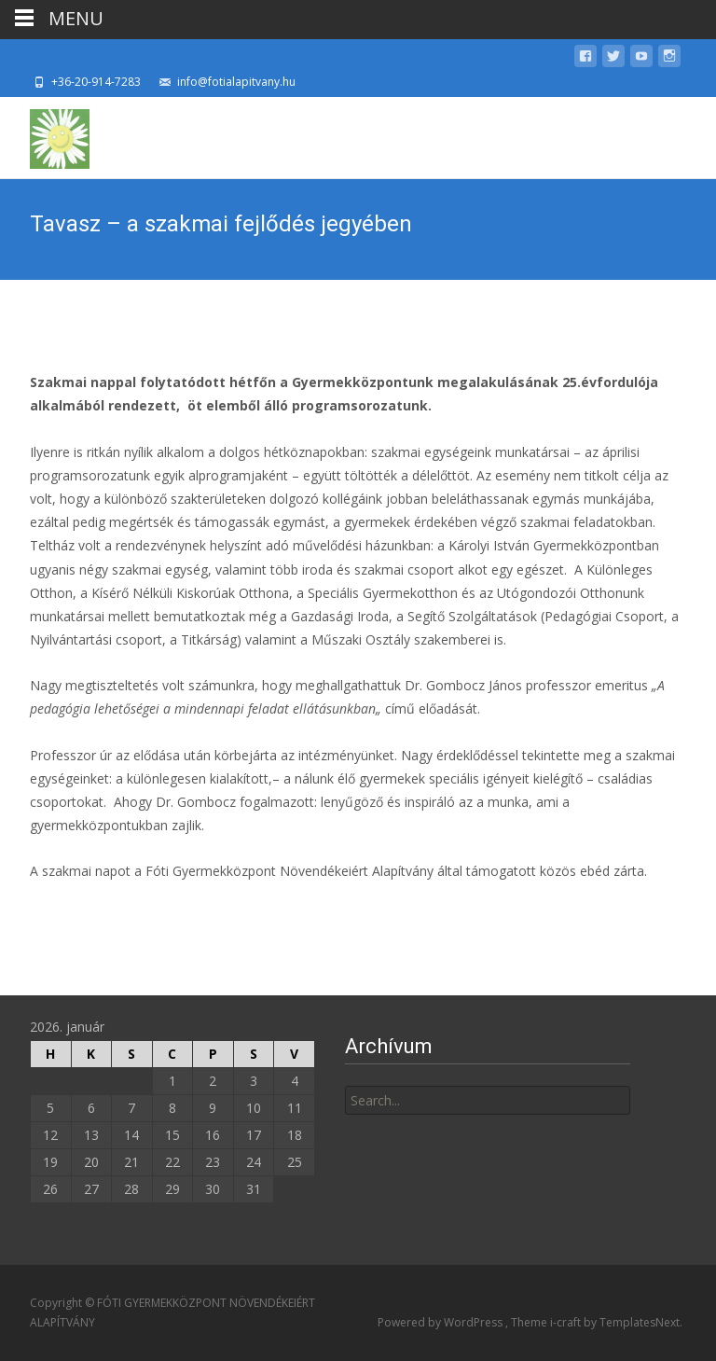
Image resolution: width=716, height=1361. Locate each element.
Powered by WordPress (441, 1322)
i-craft (567, 1322)
